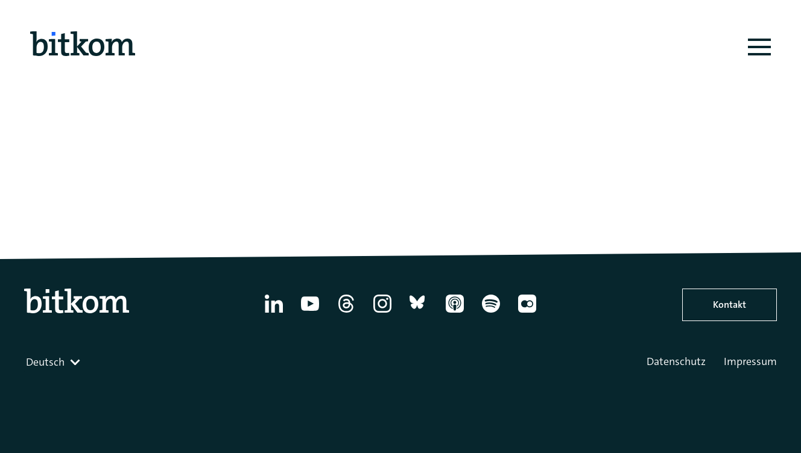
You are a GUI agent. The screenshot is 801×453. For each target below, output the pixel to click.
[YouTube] (310, 313)
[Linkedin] (274, 313)
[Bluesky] (419, 313)
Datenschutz (676, 361)
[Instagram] (382, 313)
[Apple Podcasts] (455, 313)
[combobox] (54, 362)
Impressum (750, 361)
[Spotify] (491, 313)
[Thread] (346, 313)
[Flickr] (527, 313)
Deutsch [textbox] (45, 362)
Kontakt (729, 304)
